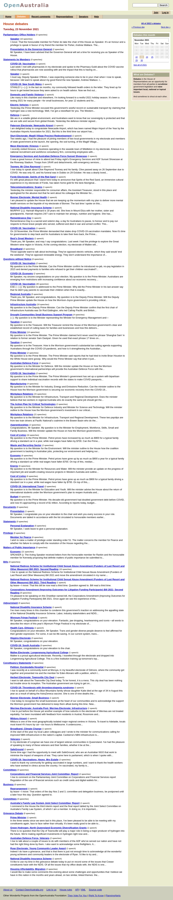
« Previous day (138, 27)
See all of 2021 (140, 65)
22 (136, 57)
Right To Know (96, 895)
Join (156, 12)
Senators (83, 16)
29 (136, 60)
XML (83, 889)
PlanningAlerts (113, 895)
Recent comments (41, 16)
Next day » (165, 27)
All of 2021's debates (151, 23)
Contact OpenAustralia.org (29, 889)
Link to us (51, 889)
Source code (95, 889)
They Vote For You (77, 895)
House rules (66, 889)
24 (147, 57)
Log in (165, 12)
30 (142, 60)
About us (8, 889)
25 (152, 57)
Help (96, 16)
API (77, 889)
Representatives (64, 16)
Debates (21, 16)
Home (8, 16)
